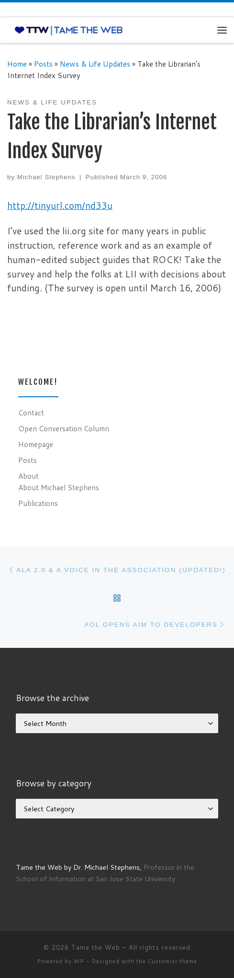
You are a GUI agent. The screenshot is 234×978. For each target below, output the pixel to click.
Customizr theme (172, 961)
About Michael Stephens (58, 487)
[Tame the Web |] (68, 30)
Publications (38, 503)
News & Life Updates (95, 63)
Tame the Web (95, 947)
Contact (31, 412)
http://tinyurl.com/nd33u (59, 205)
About (28, 476)
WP (79, 961)
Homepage (35, 444)
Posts (43, 63)
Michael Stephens (46, 177)
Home (17, 63)
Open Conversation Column (63, 428)
